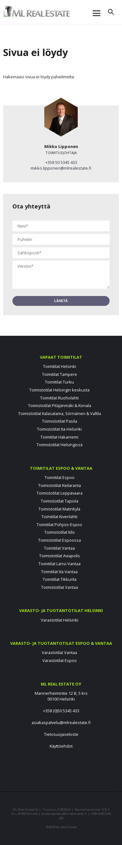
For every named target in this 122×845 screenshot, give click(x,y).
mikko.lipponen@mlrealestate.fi (61, 168)
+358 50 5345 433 (61, 162)
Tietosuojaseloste (61, 734)
